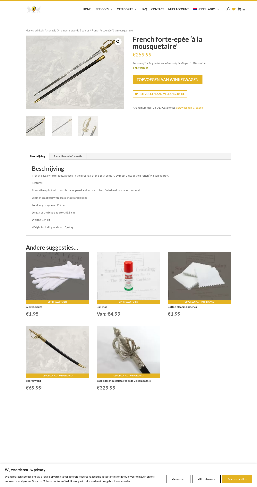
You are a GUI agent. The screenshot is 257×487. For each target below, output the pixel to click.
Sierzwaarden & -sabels (189, 107)
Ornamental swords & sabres (73, 30)
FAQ (144, 9)
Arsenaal (50, 30)
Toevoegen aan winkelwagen (168, 79)
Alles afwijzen (206, 479)
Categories (125, 9)
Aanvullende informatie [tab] (68, 156)
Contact (157, 9)
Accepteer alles (237, 479)
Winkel (39, 30)
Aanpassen (178, 479)
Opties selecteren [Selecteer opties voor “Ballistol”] (128, 302)
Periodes (102, 9)
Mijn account (178, 9)
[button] (118, 41)
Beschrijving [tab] (37, 156)
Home (87, 9)
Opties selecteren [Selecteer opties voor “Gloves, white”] (57, 302)
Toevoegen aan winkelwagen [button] (199, 302)
